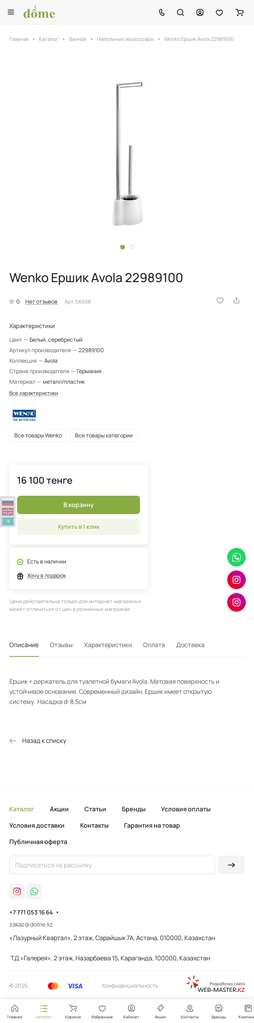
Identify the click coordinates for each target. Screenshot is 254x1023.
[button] (122, 247)
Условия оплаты (185, 809)
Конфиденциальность (130, 985)
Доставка (190, 644)
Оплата (154, 644)
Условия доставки (37, 825)
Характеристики (108, 644)
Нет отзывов (41, 301)
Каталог (21, 809)
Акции (59, 809)
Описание (24, 644)
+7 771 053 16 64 (31, 912)
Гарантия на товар (152, 825)
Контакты (94, 825)
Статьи (95, 809)
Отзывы (61, 644)
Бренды (133, 809)
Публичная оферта (38, 841)
